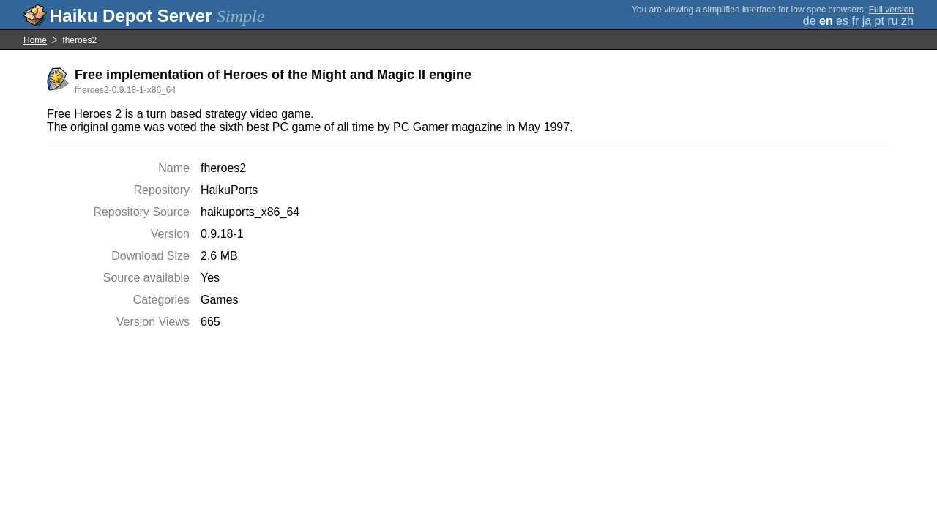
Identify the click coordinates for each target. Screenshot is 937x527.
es (842, 21)
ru (892, 21)
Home (35, 40)
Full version (891, 9)
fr (855, 21)
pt (879, 21)
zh (907, 21)
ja (866, 21)
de (809, 21)
